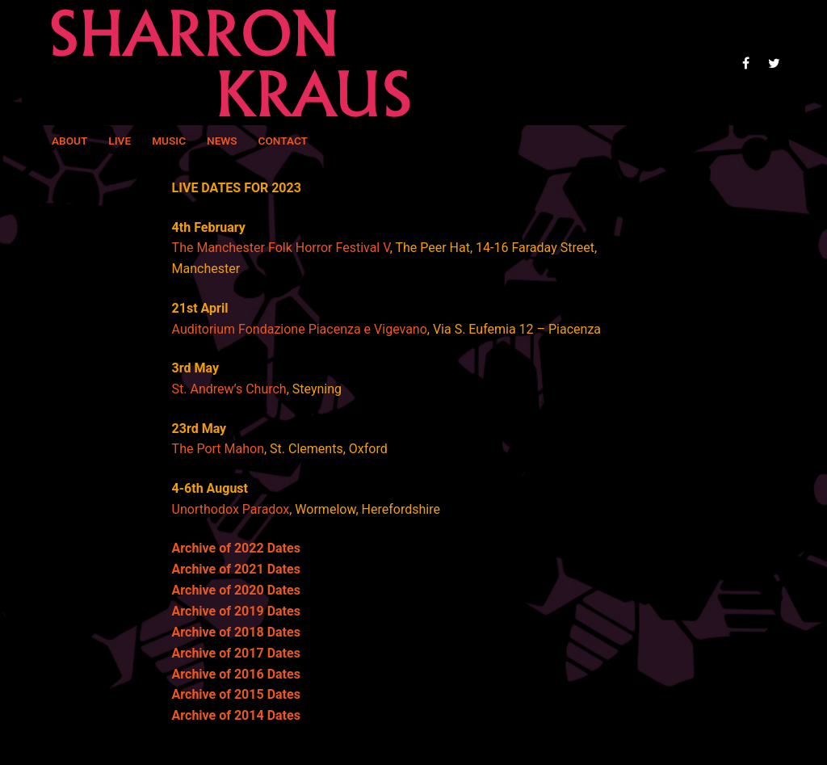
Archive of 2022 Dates (236, 548)
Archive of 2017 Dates (236, 653)
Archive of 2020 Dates (236, 590)
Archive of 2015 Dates (236, 694)
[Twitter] (774, 62)
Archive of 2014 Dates (236, 715)
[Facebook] (746, 62)
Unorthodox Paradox (231, 509)
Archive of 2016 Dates (236, 674)
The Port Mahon (218, 448)
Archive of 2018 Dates (236, 632)
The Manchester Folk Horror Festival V (281, 247)
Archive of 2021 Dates (236, 569)
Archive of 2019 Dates (236, 611)
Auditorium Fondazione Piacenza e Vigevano (299, 329)
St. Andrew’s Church (229, 389)
